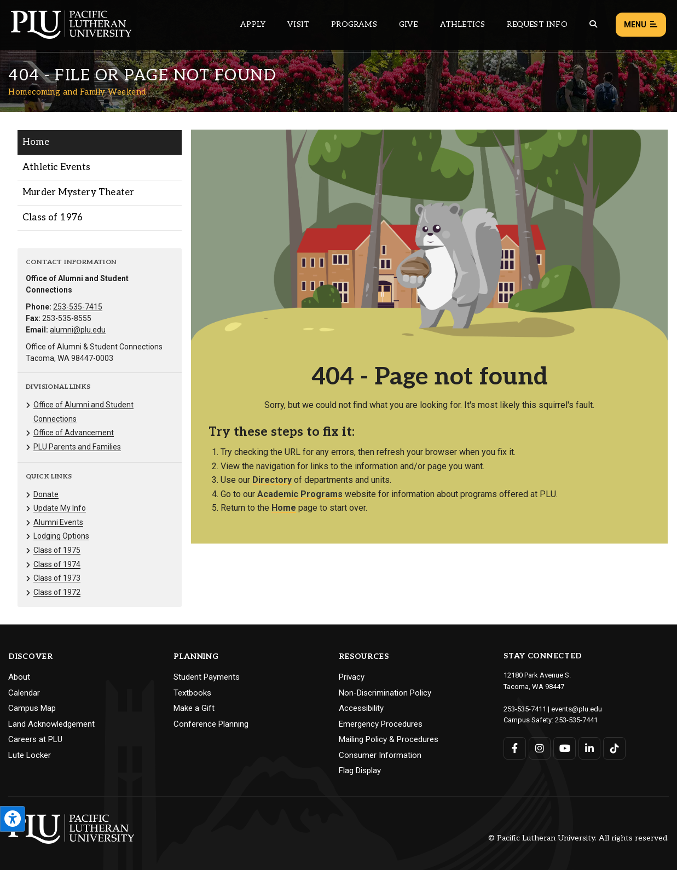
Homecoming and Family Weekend (77, 92)
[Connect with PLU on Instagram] (540, 748)
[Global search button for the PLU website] (593, 24)
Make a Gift (194, 708)
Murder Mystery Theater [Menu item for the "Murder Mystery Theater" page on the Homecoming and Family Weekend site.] (78, 192)
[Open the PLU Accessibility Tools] (12, 819)
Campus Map (32, 708)
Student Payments (206, 677)
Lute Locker (29, 755)
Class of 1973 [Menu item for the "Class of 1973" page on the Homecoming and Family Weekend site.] (56, 578)
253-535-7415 (77, 306)
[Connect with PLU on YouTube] (564, 748)
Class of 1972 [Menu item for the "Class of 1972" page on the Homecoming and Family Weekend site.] (56, 592)
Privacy (351, 677)
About (19, 677)
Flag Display (360, 770)
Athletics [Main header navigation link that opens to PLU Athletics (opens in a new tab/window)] (462, 24)
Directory (272, 480)
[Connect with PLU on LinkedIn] (589, 748)
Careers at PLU (35, 739)
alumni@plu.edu (78, 329)
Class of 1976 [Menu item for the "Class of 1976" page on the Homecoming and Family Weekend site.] (52, 217)
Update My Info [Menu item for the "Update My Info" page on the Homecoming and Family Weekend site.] (59, 508)
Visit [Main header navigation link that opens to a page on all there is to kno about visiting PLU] (298, 24)
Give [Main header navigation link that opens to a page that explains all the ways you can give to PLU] (408, 24)
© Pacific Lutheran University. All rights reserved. (578, 838)
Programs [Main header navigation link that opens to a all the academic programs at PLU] (354, 24)
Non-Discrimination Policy (385, 693)
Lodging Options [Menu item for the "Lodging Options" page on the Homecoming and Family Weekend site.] (61, 536)
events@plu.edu (576, 709)
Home (283, 508)
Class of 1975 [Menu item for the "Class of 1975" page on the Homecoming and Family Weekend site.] (56, 550)
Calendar (24, 693)
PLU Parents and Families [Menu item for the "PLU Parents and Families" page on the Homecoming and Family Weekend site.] (77, 446)
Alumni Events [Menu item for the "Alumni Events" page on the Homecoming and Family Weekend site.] (58, 522)
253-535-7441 (576, 720)
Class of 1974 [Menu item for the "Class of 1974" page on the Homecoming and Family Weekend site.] (56, 564)
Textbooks (192, 693)
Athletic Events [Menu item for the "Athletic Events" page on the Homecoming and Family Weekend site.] (56, 167)
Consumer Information (380, 755)
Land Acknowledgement (51, 724)
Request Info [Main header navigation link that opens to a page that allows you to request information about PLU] (537, 24)
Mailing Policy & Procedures (388, 739)
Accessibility (361, 708)
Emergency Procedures (381, 724)
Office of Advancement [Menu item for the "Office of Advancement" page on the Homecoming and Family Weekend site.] (73, 432)
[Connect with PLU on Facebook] (515, 748)
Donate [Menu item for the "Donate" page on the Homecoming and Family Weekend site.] (46, 494)
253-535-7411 (525, 709)
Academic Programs (300, 494)
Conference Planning (210, 724)
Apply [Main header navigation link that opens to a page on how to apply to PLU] (252, 24)
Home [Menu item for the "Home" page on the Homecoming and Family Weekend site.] (35, 142)
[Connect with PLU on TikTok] (614, 748)
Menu (641, 25)
